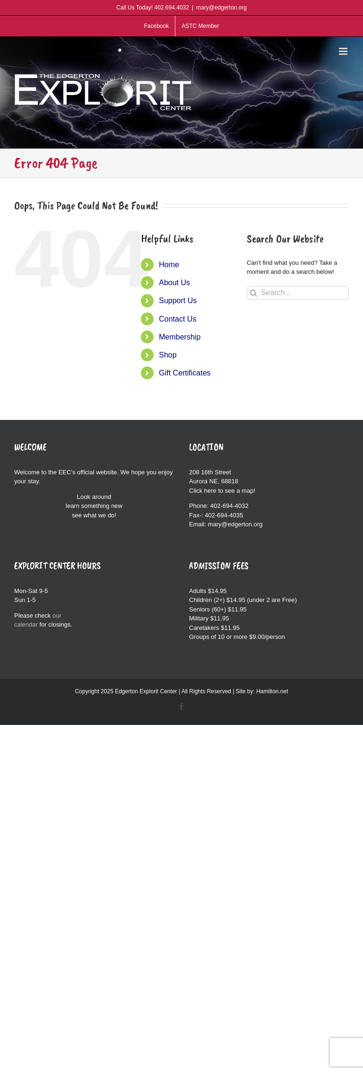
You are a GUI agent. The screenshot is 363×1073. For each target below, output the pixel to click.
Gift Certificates (184, 373)
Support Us (178, 301)
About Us (174, 283)
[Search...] (298, 293)
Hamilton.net (272, 691)
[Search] (253, 293)
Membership (179, 337)
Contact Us (177, 319)
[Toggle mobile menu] (344, 51)
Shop (167, 355)
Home (169, 265)
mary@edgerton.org (221, 7)
